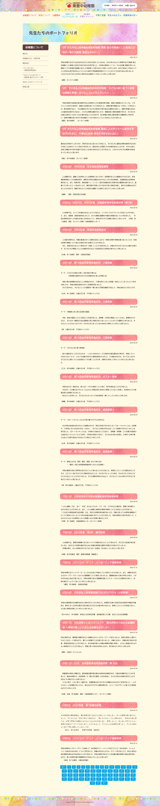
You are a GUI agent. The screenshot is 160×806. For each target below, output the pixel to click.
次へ (104, 783)
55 (98, 783)
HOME (106, 5)
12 (123, 767)
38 (122, 775)
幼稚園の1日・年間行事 (31, 58)
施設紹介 (26, 63)
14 (135, 767)
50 (116, 779)
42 (70, 779)
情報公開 (26, 87)
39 (127, 775)
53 (133, 779)
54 (92, 783)
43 (76, 779)
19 (87, 771)
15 (64, 771)
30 (76, 775)
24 (116, 771)
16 (70, 771)
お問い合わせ (130, 5)
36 (110, 775)
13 (129, 767)
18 (81, 771)
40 (133, 775)
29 (70, 775)
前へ (63, 767)
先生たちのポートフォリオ (32, 82)
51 (122, 779)
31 (81, 775)
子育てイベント (87, 15)
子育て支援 (101, 15)
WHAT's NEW (117, 5)
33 (93, 775)
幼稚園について (29, 15)
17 (76, 771)
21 (99, 771)
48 (104, 779)
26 (127, 771)
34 (99, 775)
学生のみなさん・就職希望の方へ (122, 15)
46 (93, 779)
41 (64, 779)
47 (99, 779)
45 (87, 779)
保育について (44, 15)
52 (127, 779)
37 (116, 775)
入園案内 (56, 15)
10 (112, 767)
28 (64, 775)
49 (110, 779)
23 (110, 771)
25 (122, 771)
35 (104, 775)
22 (104, 771)
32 (87, 775)
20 (93, 771)
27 (133, 771)
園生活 (25, 54)
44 (81, 779)
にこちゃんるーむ (70, 15)
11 (117, 767)
